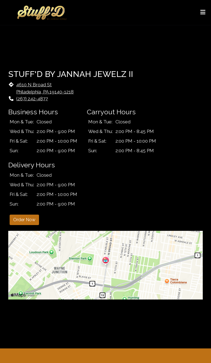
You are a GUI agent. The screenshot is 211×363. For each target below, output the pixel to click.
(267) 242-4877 (32, 98)
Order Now (24, 219)
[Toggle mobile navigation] (203, 12)
